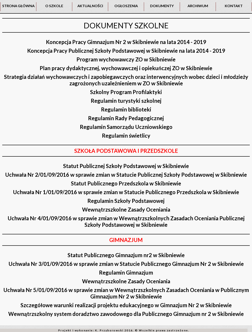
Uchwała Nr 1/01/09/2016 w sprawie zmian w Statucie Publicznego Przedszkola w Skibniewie (126, 192)
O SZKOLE (54, 6)
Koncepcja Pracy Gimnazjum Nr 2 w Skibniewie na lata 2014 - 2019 (126, 42)
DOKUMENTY (162, 6)
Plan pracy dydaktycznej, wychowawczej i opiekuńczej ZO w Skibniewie (126, 68)
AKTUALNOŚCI (90, 6)
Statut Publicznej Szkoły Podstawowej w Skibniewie (126, 166)
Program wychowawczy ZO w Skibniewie (126, 59)
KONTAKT (234, 6)
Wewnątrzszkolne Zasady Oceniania (126, 209)
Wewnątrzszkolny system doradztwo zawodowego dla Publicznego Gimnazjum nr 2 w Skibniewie (126, 314)
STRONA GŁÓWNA (18, 6)
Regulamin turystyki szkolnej (126, 100)
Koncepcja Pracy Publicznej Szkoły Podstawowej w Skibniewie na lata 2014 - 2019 (126, 50)
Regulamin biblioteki (126, 109)
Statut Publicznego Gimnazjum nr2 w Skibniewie (126, 255)
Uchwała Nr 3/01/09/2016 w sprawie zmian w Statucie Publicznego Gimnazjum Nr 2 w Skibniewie (126, 264)
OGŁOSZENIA (126, 6)
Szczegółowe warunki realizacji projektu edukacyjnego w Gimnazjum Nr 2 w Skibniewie (126, 305)
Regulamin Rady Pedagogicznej (126, 118)
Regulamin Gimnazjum (126, 272)
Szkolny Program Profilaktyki (126, 92)
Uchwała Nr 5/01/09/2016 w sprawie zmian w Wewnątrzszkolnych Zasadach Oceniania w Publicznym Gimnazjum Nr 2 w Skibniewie (126, 293)
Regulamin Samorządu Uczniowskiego (126, 127)
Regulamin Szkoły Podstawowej (126, 201)
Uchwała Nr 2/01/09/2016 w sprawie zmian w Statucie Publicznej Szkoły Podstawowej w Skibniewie (126, 174)
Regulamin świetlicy (126, 135)
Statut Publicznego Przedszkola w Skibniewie (126, 183)
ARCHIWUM (198, 6)
